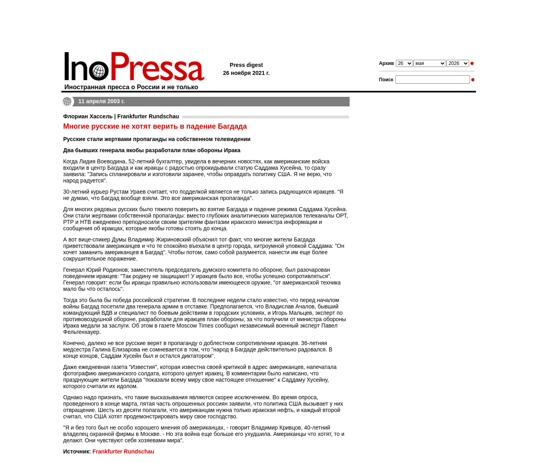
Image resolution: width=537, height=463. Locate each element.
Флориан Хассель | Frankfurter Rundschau (121, 116)
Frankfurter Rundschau (123, 451)
